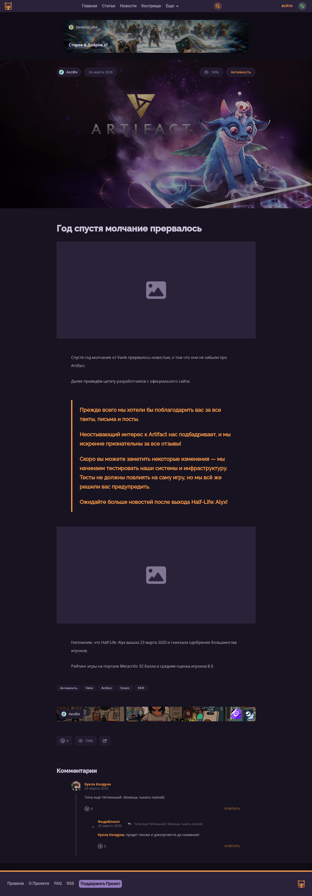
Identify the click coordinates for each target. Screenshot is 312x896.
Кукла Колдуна (97, 784)
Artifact (106, 688)
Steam (124, 688)
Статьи (108, 6)
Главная (89, 6)
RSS (70, 883)
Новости (128, 6)
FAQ (58, 883)
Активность (241, 72)
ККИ (141, 688)
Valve (89, 688)
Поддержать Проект (100, 883)
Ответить (232, 808)
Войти (287, 6)
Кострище (151, 6)
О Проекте (39, 883)
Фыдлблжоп (109, 821)
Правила (15, 883)
